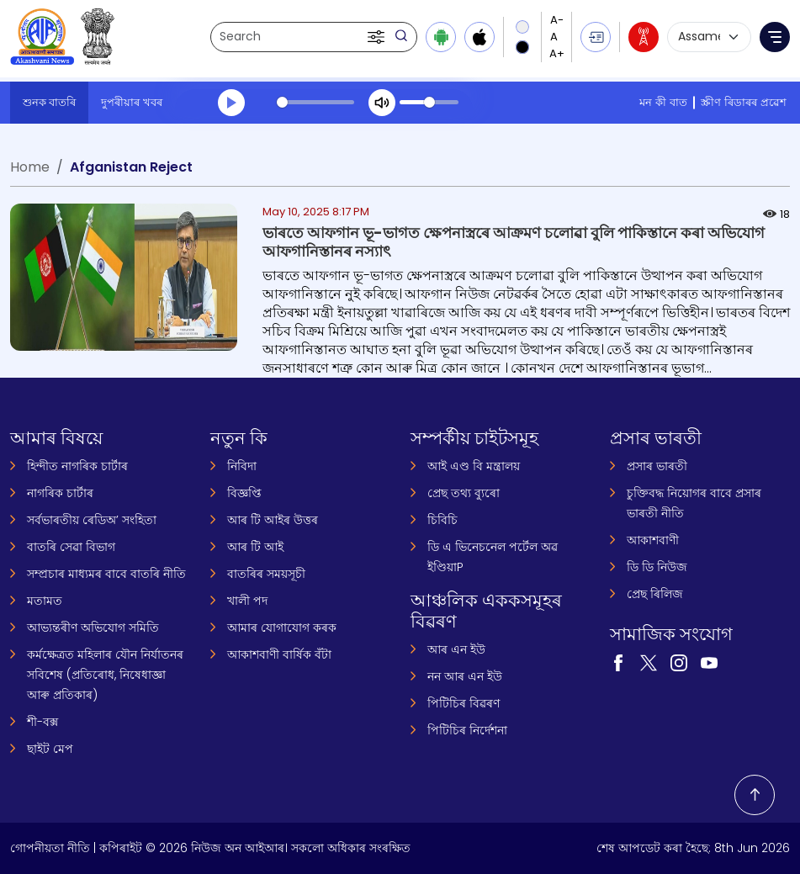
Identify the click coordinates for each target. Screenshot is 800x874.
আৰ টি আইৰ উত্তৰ (272, 519)
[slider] (315, 102)
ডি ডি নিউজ (657, 567)
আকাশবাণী (653, 540)
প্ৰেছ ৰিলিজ (655, 593)
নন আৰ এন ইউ (464, 676)
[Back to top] (754, 795)
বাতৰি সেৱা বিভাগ (71, 546)
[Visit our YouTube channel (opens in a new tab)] (709, 662)
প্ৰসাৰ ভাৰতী (657, 466)
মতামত (44, 600)
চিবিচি (442, 519)
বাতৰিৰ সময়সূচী (266, 573)
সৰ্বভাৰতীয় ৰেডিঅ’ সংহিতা (91, 519)
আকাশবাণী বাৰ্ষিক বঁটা (279, 654)
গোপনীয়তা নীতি (50, 848)
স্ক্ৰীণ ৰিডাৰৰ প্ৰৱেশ (744, 102)
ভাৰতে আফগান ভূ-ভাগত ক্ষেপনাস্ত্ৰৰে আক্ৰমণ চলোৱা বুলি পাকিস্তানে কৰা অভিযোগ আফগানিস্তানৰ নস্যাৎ (513, 242)
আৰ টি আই (255, 546)
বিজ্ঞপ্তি (244, 493)
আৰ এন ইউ (456, 649)
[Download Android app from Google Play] (441, 37)
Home (30, 167)
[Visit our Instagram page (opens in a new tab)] (678, 662)
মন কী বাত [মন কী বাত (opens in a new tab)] (663, 102)
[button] (378, 37)
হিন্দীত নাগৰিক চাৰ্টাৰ (77, 466)
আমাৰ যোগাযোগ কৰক (281, 627)
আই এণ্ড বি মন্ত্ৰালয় (473, 466)
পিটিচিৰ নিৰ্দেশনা (467, 730)
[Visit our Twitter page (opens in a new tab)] (648, 662)
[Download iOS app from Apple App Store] (479, 37)
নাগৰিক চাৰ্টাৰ (60, 493)
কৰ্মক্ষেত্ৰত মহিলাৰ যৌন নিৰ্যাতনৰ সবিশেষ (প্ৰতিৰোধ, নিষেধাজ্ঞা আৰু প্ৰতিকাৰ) (105, 674)
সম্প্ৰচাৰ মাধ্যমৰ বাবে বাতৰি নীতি (106, 573)
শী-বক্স (42, 721)
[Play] (231, 102)
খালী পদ (247, 600)
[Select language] (709, 37)
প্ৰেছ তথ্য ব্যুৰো (463, 493)
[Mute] (381, 102)
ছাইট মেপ (50, 748)
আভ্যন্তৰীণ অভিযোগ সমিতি (93, 627)
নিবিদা (242, 466)
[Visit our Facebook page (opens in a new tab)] (618, 662)
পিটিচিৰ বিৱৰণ (463, 703)
